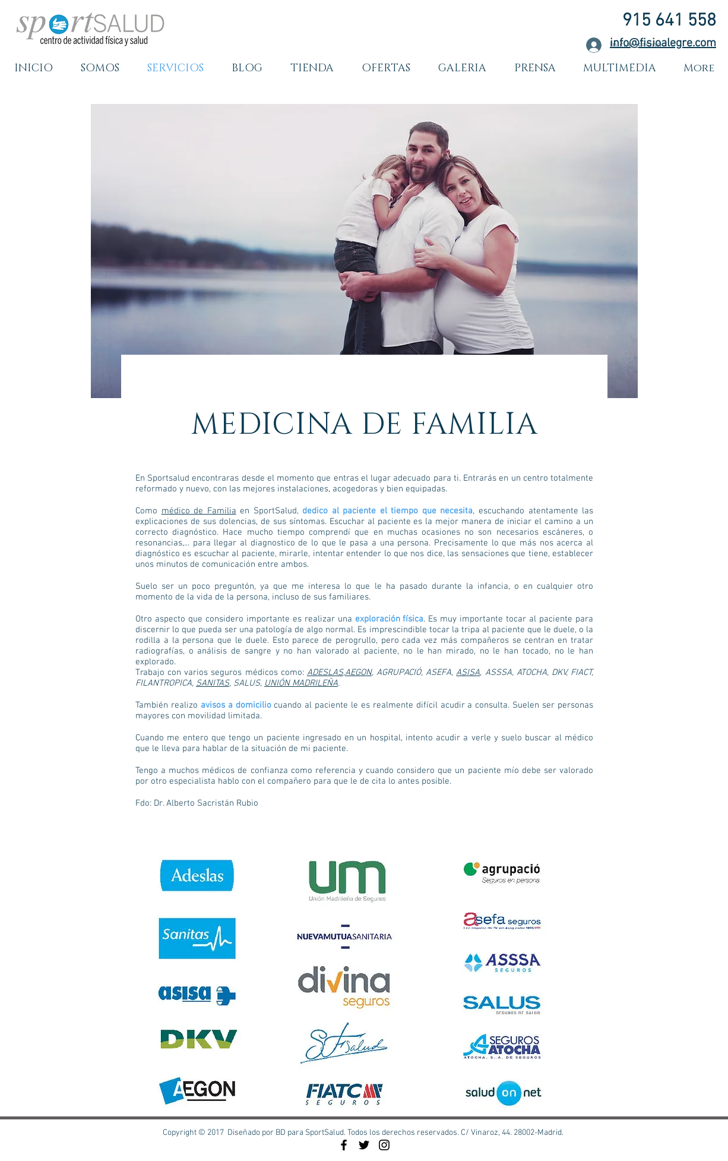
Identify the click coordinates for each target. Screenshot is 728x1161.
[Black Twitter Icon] (364, 1145)
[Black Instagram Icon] (384, 1145)
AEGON (358, 672)
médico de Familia (199, 511)
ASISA (468, 672)
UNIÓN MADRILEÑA (301, 683)
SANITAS (212, 683)
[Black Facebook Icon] (344, 1145)
